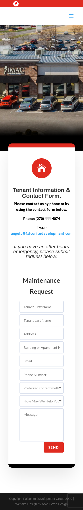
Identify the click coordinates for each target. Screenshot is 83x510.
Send (53, 453)
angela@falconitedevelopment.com (41, 240)
